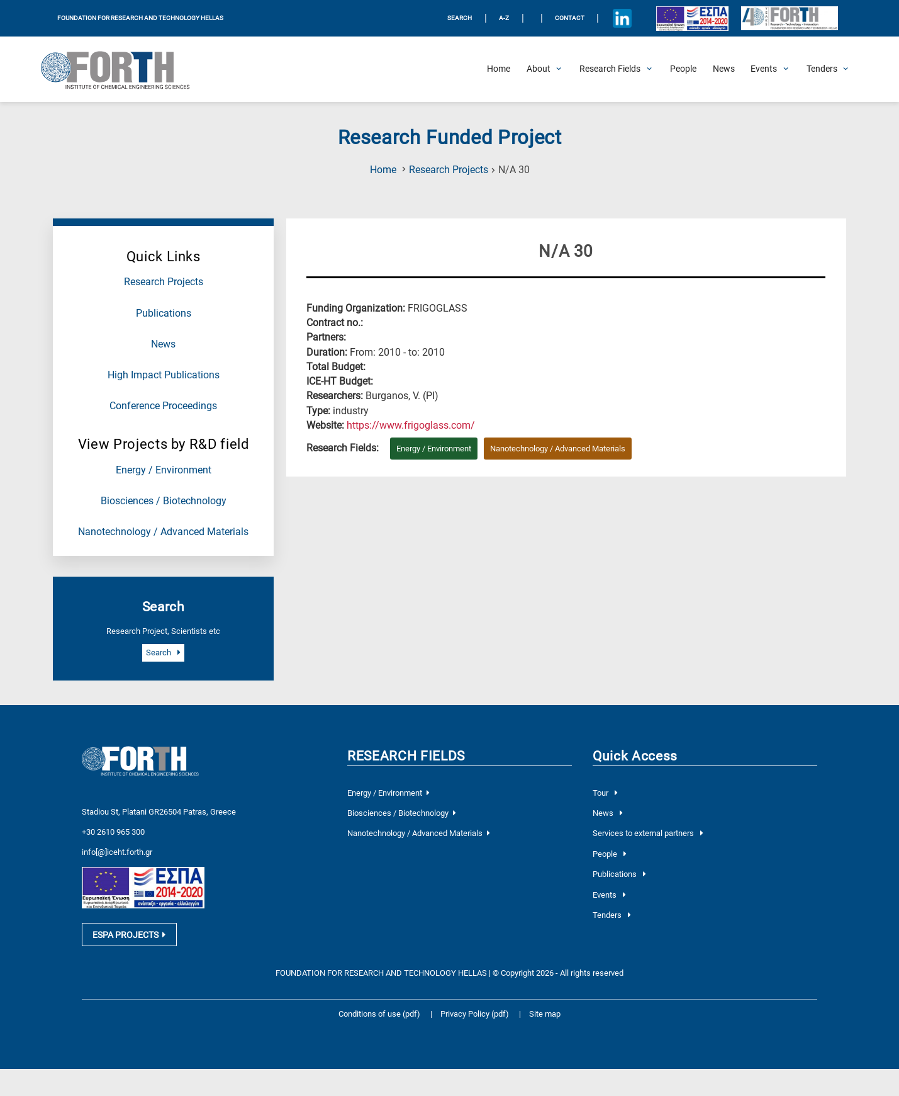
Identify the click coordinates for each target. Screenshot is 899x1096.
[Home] (498, 69)
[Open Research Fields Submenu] (609, 69)
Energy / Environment (163, 470)
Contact (569, 18)
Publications (163, 313)
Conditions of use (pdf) (379, 1030)
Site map (545, 1030)
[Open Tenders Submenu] (822, 69)
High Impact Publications (164, 375)
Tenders (611, 915)
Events (609, 895)
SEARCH (459, 18)
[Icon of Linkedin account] (622, 18)
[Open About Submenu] (538, 69)
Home (383, 170)
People (609, 854)
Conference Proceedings (163, 406)
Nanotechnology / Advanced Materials (163, 532)
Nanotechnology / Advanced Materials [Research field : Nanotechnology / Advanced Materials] (557, 448)
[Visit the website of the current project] (411, 425)
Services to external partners (648, 833)
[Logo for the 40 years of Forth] (789, 19)
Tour (605, 793)
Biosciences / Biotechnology (163, 501)
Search (163, 652)
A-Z (504, 18)
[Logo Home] (122, 69)
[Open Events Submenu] (764, 69)
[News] (724, 69)
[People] (683, 69)
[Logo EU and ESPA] (692, 18)
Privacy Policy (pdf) (475, 1030)
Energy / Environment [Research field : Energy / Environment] (433, 448)
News (163, 344)
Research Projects (448, 170)
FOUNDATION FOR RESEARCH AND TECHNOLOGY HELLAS (140, 18)
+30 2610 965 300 (113, 832)
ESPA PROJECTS (128, 951)
